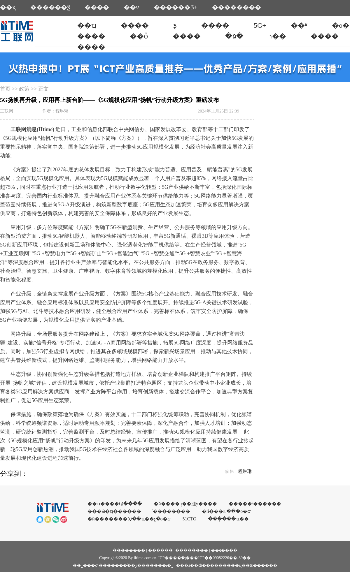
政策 (24, 89)
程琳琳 (245, 471)
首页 (5, 89)
